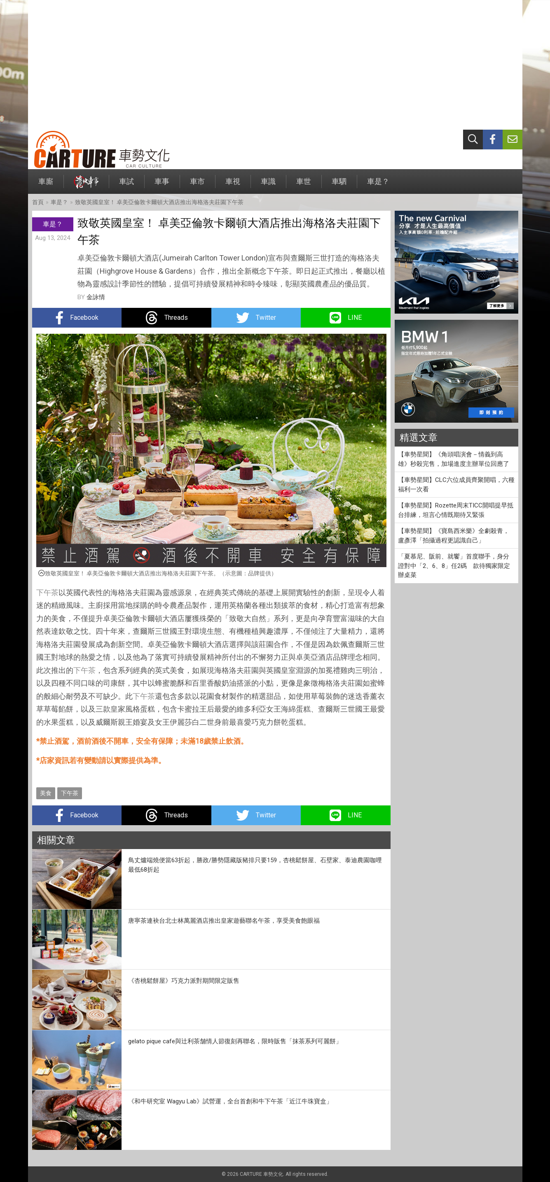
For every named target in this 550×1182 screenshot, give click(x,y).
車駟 (339, 185)
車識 (268, 185)
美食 (45, 793)
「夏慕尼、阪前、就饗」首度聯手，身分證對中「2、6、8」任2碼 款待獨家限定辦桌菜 (454, 566)
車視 (232, 185)
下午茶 (47, 592)
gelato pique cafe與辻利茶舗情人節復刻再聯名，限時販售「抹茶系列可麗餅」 (235, 1041)
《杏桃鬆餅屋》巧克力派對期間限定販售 (183, 980)
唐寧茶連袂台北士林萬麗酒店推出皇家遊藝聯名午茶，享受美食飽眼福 (224, 920)
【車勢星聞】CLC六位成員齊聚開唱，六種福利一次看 (456, 484)
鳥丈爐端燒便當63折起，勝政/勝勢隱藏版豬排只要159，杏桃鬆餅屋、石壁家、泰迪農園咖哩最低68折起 (255, 864)
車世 (303, 185)
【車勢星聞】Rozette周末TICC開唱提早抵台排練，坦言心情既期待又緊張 (455, 510)
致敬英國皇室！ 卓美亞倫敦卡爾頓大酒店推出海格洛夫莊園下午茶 (159, 202)
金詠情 (96, 297)
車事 (162, 185)
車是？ (378, 185)
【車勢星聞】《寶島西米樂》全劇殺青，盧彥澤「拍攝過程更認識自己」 (453, 535)
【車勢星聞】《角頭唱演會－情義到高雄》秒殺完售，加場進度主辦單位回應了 (453, 459)
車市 (197, 185)
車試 (126, 185)
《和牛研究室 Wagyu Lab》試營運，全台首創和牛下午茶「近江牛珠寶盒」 (230, 1101)
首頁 (38, 202)
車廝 (45, 185)
